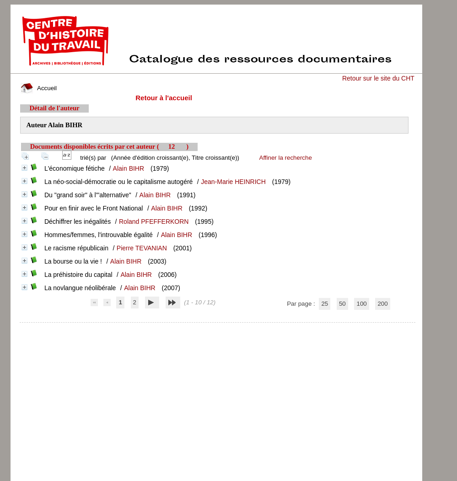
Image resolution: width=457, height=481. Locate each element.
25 (324, 303)
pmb (217, 328)
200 (382, 303)
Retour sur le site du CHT (378, 78)
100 (361, 303)
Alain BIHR (128, 168)
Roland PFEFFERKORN (153, 221)
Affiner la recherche (285, 157)
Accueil (38, 88)
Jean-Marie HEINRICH (233, 181)
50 (342, 303)
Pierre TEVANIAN (142, 248)
